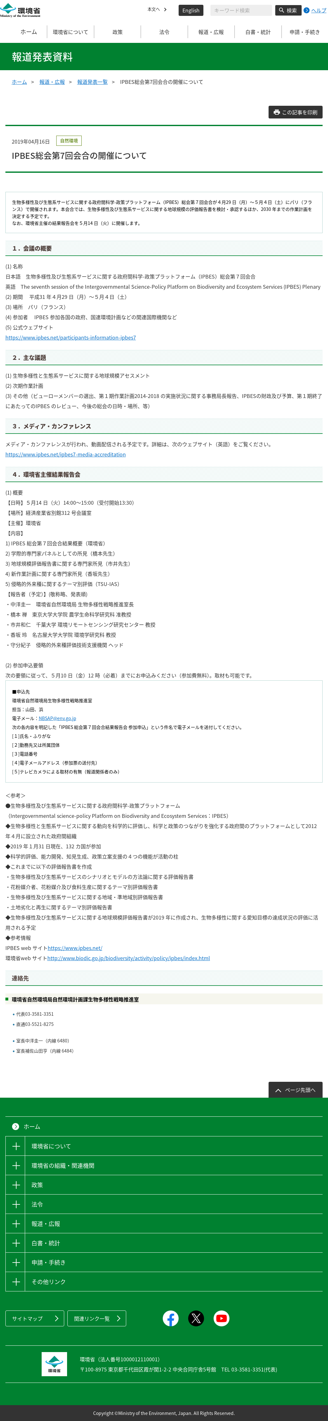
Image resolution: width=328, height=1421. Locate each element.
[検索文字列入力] (241, 10)
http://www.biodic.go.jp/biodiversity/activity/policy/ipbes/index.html (128, 958)
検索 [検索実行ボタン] (292, 10)
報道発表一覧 (92, 81)
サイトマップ (27, 1318)
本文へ (155, 10)
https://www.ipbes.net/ (75, 948)
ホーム (23, 32)
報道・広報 (52, 81)
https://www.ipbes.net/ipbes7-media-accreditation (65, 454)
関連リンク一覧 (92, 1318)
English (191, 10)
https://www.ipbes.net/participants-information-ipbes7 (70, 337)
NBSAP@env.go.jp (57, 718)
